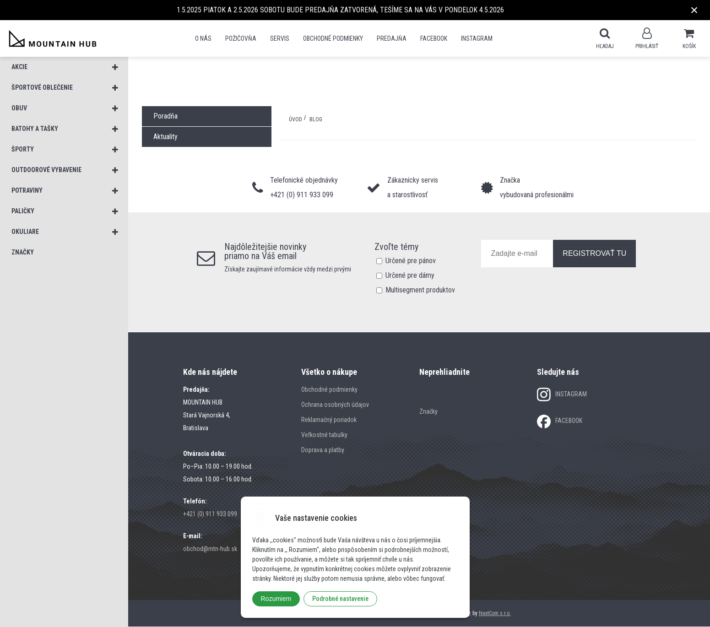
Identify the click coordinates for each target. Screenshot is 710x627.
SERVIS (279, 38)
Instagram (477, 38)
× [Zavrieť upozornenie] (694, 9)
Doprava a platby (322, 450)
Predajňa (391, 38)
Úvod (295, 120)
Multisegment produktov (420, 290)
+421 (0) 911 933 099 (210, 514)
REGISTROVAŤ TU (594, 254)
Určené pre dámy (409, 275)
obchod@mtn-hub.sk (210, 549)
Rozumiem (276, 598)
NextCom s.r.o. (495, 614)
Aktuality (165, 137)
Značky (428, 412)
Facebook (433, 38)
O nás (203, 38)
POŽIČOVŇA (240, 38)
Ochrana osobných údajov (335, 405)
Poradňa (165, 116)
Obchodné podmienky (333, 38)
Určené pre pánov (410, 261)
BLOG (315, 120)
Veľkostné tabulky (324, 435)
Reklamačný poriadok (329, 420)
